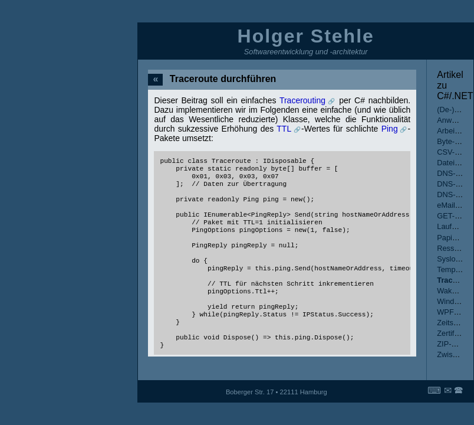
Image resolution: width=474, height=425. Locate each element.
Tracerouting (302, 100)
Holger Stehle (306, 36)
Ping (389, 128)
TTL (283, 128)
